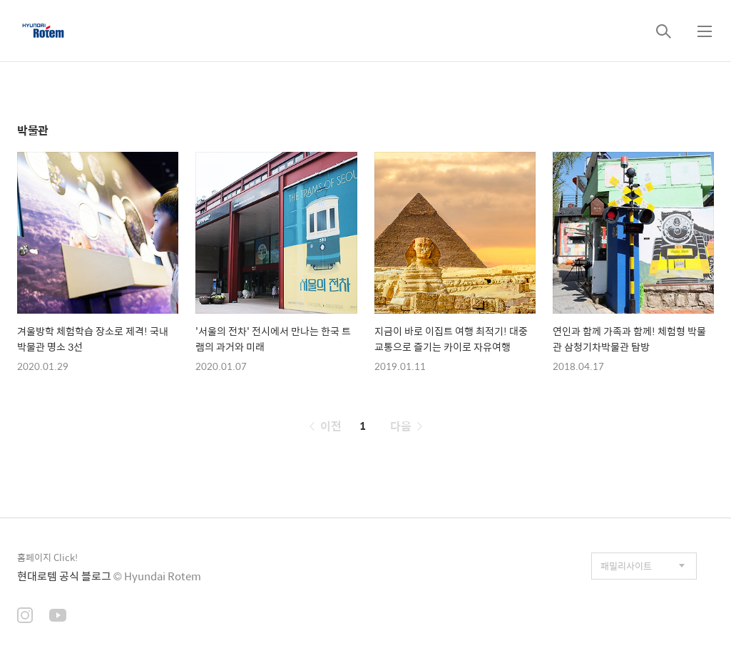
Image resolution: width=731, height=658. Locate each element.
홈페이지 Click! (47, 557)
